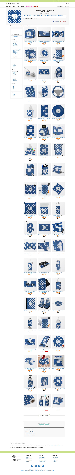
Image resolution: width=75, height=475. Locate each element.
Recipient (13, 83)
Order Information (42, 457)
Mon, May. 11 (15, 80)
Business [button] (23, 6)
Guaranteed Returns (42, 460)
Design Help (55, 458)
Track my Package (42, 461)
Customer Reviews (29, 460)
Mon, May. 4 (14, 75)
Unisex (14, 94)
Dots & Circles (43, 15)
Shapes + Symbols (43, 16)
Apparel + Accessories (16, 50)
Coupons (22, 470)
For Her (14, 96)
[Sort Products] (16, 30)
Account (58, 6)
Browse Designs (29, 429)
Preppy (55, 15)
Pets (13, 89)
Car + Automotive (15, 46)
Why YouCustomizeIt (29, 458)
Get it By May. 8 (15, 36)
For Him (14, 95)
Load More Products (44, 415)
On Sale (35, 6)
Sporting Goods (15, 53)
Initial (25, 15)
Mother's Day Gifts (29, 6)
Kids (13, 86)
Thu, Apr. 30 (14, 73)
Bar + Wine (14, 43)
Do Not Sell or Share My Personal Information (42, 470)
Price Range (14, 60)
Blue (52, 15)
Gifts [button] (14, 6)
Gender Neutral (26, 16)
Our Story (27, 457)
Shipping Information (42, 458)
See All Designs (55, 457)
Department (13, 39)
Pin (63, 21)
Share (56, 21)
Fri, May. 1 (14, 74)
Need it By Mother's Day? (16, 34)
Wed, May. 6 (14, 78)
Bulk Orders (54, 461)
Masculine (37, 16)
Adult (13, 88)
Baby (13, 85)
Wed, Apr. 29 (14, 72)
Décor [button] (18, 6)
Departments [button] (9, 6)
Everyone (29, 15)
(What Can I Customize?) (25, 25)
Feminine (32, 16)
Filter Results (42, 425)
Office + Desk (15, 44)
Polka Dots (49, 16)
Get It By (13, 69)
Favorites (62, 6)
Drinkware (14, 42)
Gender (13, 92)
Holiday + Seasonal (15, 54)
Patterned (38, 15)
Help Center (67, 6)
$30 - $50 (14, 64)
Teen (13, 87)
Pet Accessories (15, 52)
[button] (67, 3)
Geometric (34, 15)
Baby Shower (60, 15)
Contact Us (47, 425)
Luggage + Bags (15, 45)
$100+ (13, 66)
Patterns (48, 15)
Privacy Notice (32, 470)
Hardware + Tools (15, 57)
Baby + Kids (14, 51)
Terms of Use (27, 470)
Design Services (55, 460)
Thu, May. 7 (14, 79)
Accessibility (52, 470)
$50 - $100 (14, 65)
